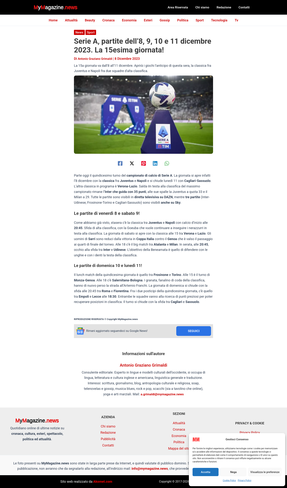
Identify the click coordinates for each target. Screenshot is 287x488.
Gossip (164, 20)
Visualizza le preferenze (264, 472)
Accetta (205, 472)
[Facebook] (116, 163)
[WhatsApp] (171, 163)
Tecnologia (216, 20)
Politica (181, 20)
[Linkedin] (157, 163)
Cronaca (110, 20)
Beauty (92, 20)
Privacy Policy (244, 480)
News (79, 32)
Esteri (148, 20)
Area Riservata (182, 7)
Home (56, 20)
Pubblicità (108, 439)
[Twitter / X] (130, 163)
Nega (233, 472)
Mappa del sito (179, 448)
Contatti (244, 7)
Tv (232, 20)
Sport (197, 20)
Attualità (74, 20)
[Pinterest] (143, 163)
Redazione (225, 7)
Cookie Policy (229, 480)
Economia (130, 20)
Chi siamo (205, 7)
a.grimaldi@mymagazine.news (162, 394)
